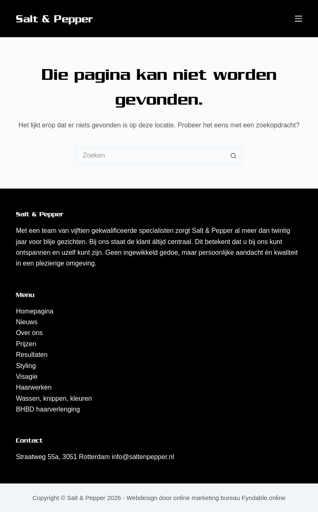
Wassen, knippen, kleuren (54, 398)
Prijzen (26, 343)
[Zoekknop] (233, 155)
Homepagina (34, 311)
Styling (26, 365)
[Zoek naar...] (150, 155)
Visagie (26, 376)
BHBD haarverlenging (48, 409)
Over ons (29, 332)
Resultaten (32, 354)
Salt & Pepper (54, 19)
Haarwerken (33, 387)
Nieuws (26, 321)
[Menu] (298, 18)
